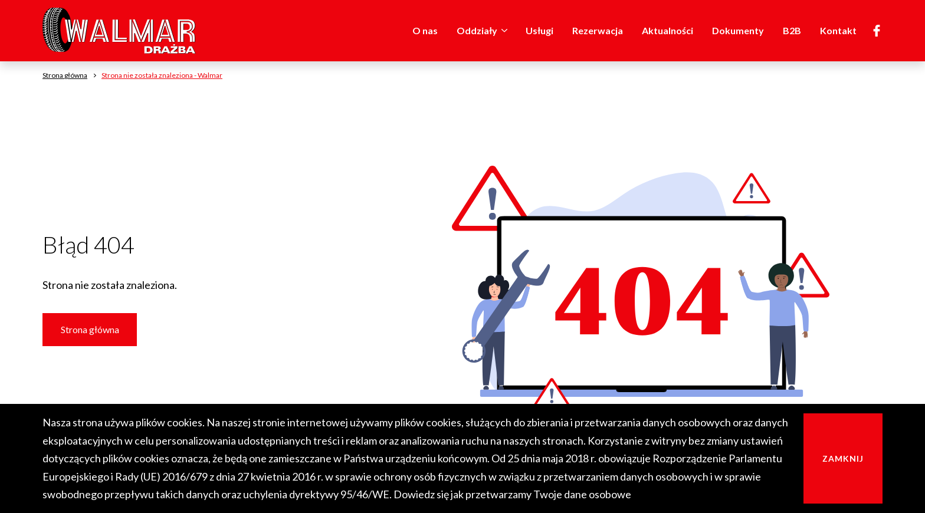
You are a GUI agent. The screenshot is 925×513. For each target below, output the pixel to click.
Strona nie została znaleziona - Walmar (161, 75)
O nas (425, 30)
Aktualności (667, 30)
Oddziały (484, 31)
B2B (792, 30)
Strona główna (90, 329)
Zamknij (843, 458)
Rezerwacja (597, 30)
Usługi (539, 30)
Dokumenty (738, 30)
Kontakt (838, 30)
